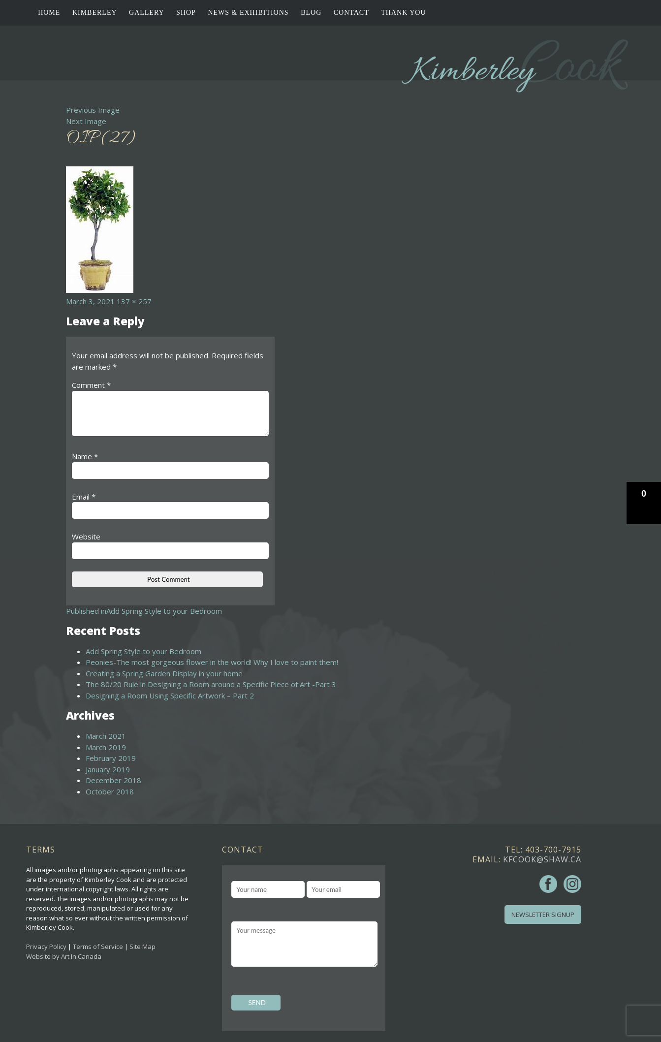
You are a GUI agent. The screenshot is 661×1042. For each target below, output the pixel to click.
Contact (351, 12)
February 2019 (111, 758)
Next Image (86, 121)
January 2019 (108, 769)
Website (86, 536)
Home (49, 12)
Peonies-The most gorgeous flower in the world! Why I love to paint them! (212, 662)
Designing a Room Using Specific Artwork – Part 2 (170, 695)
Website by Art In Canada (63, 956)
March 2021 (106, 736)
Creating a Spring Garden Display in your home (164, 673)
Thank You (403, 12)
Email (83, 497)
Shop (186, 12)
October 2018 (110, 791)
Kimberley (94, 12)
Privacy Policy (46, 946)
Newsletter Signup (542, 914)
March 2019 (106, 747)
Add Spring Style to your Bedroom (143, 651)
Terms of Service (98, 946)
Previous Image (93, 110)
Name (85, 456)
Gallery (146, 12)
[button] (644, 503)
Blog (311, 12)
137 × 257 (134, 301)
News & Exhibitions (248, 12)
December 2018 (113, 780)
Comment (91, 385)
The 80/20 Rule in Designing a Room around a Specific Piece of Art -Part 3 (211, 684)
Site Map (142, 946)
